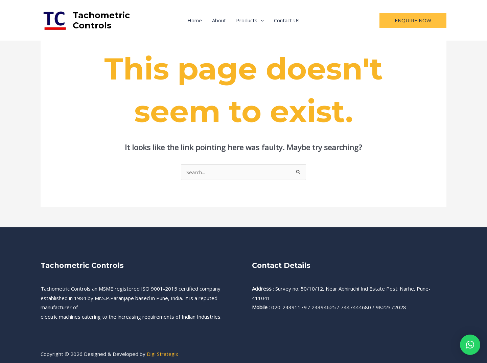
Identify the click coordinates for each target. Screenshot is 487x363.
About (219, 20)
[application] (260, 20)
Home (194, 20)
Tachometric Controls (101, 20)
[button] (470, 345)
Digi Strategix (162, 353)
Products (250, 20)
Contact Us (287, 20)
